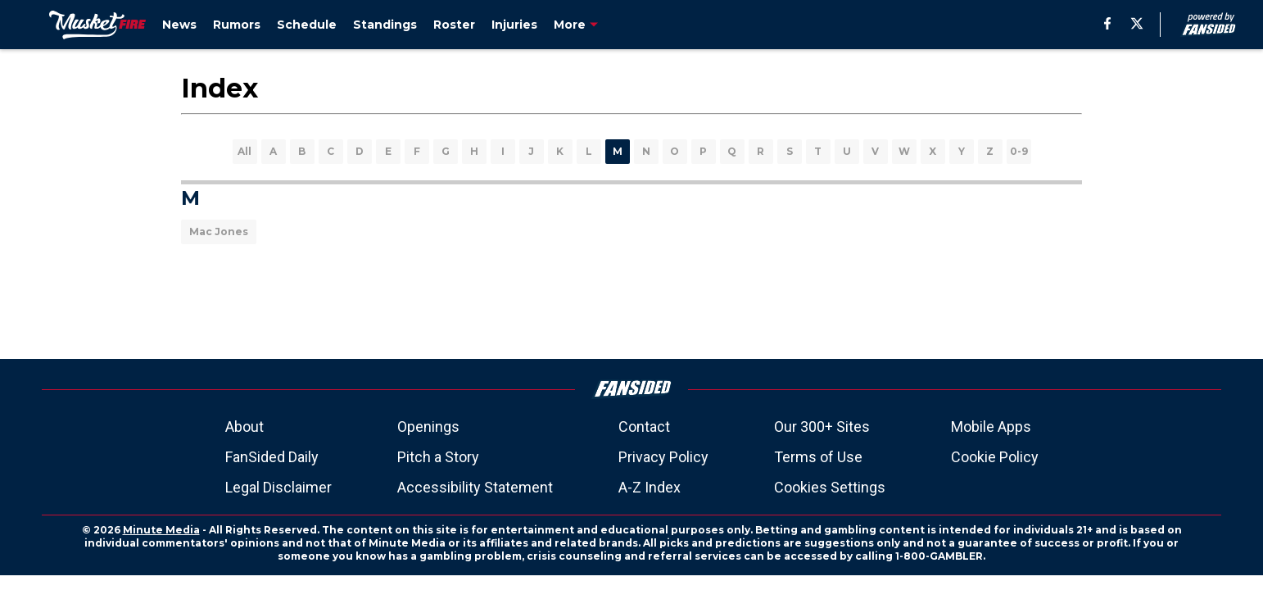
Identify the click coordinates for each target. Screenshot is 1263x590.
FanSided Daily (272, 456)
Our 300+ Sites (822, 426)
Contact (644, 426)
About (244, 426)
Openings (428, 426)
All (244, 151)
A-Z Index (649, 487)
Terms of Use (818, 456)
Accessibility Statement (475, 487)
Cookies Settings (829, 487)
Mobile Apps (991, 426)
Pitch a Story (438, 456)
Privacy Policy (663, 456)
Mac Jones (218, 231)
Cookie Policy (995, 456)
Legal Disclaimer (278, 487)
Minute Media (161, 530)
